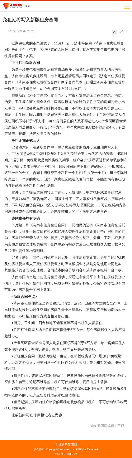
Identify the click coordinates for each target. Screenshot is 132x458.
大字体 (121, 32)
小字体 (114, 32)
